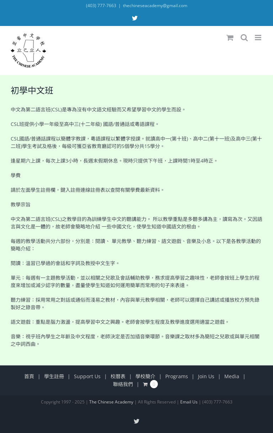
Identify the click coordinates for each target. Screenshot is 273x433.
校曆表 (118, 376)
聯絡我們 (123, 384)
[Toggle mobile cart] (230, 37)
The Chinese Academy (111, 402)
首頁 (29, 376)
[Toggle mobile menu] (258, 37)
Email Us (189, 402)
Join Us (206, 376)
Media (231, 376)
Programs (176, 376)
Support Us (87, 376)
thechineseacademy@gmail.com (155, 5)
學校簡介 (145, 376)
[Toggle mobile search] (244, 37)
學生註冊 (54, 376)
